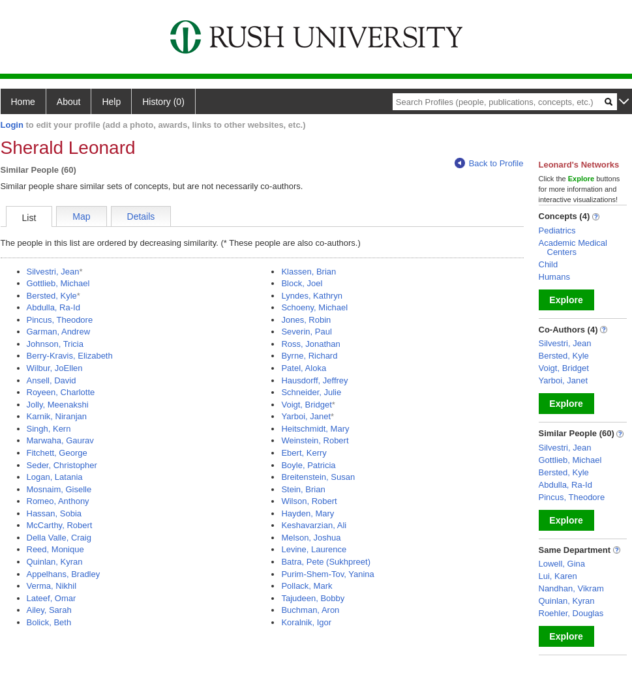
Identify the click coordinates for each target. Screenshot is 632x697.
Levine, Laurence (313, 549)
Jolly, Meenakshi (58, 404)
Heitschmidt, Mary (315, 429)
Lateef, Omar (51, 598)
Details (141, 216)
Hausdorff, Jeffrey (314, 380)
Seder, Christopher (62, 465)
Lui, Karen (558, 576)
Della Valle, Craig (59, 537)
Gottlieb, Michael (58, 283)
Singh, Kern (49, 429)
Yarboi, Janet (306, 416)
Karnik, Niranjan (57, 416)
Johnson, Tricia (55, 344)
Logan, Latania (55, 477)
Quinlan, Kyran (55, 562)
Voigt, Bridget (306, 404)
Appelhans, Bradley (63, 574)
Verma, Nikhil (52, 586)
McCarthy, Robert (60, 525)
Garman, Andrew (59, 331)
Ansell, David (51, 380)
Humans (554, 277)
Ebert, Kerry (303, 453)
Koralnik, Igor (306, 622)
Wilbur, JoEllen (55, 368)
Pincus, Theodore (60, 320)
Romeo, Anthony (58, 501)
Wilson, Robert (309, 501)
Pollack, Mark (306, 586)
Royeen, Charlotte (61, 392)
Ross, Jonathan (310, 344)
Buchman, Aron (310, 610)
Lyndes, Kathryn (311, 296)
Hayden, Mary (307, 513)
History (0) (163, 101)
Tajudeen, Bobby (312, 598)
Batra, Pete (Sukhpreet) (325, 562)
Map (81, 216)
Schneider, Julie (311, 392)
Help (111, 101)
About (69, 101)
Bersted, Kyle (52, 296)
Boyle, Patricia (308, 465)
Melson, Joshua (310, 537)
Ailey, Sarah (49, 610)
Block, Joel (301, 283)
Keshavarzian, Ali (313, 525)
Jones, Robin (306, 320)
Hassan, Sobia (54, 513)
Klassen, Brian (308, 271)
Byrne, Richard (309, 356)
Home (23, 101)
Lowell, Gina (562, 564)
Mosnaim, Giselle (59, 489)
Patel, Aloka (303, 368)
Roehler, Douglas (571, 613)
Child (548, 264)
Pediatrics (557, 230)
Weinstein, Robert (314, 440)
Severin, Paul (306, 331)
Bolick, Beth (49, 622)
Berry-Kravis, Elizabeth (70, 356)
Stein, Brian (303, 489)
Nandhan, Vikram (571, 588)
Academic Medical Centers (573, 247)
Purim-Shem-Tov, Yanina (327, 574)
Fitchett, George (57, 453)
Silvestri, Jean (53, 271)
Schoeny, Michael (314, 307)
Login (12, 125)
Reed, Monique (55, 549)
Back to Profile (489, 163)
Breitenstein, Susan (318, 477)
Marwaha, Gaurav (60, 440)
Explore (565, 300)
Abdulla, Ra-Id (53, 307)
